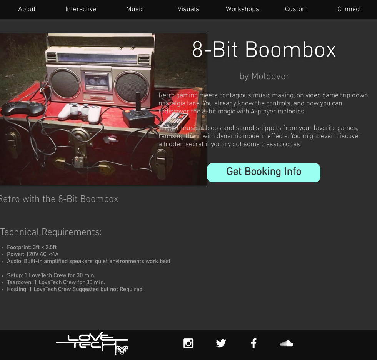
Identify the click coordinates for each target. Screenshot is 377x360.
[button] (263, 172)
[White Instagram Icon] (188, 343)
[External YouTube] (255, 270)
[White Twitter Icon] (221, 343)
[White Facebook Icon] (253, 343)
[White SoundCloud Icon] (286, 343)
